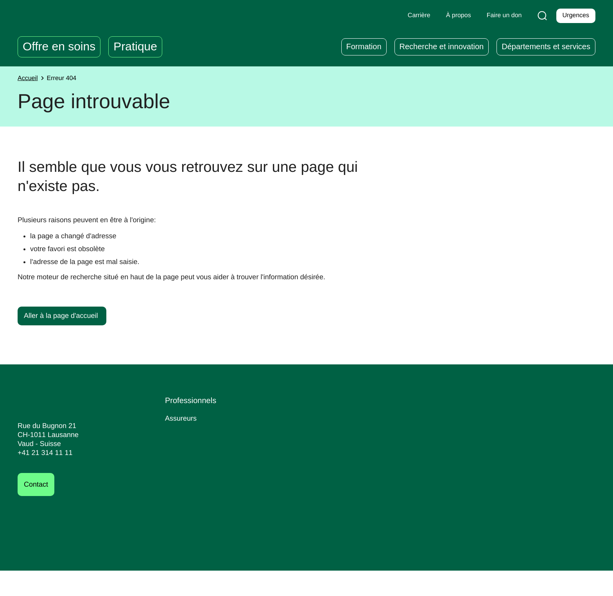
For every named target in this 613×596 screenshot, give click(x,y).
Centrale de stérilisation (204, 457)
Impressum (368, 584)
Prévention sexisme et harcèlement (307, 472)
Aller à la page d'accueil (63, 315)
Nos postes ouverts (408, 431)
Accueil (28, 78)
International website (200, 484)
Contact (37, 484)
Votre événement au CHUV (210, 471)
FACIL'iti (555, 584)
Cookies (583, 584)
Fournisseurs (186, 431)
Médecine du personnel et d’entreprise (314, 449)
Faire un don (512, 425)
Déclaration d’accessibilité (500, 584)
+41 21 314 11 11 (43, 452)
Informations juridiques (423, 584)
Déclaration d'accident (308, 418)
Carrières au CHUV (408, 418)
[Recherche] (541, 15)
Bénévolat (392, 444)
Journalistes (184, 444)
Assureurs (182, 418)
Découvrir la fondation (519, 445)
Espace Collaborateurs (308, 431)
